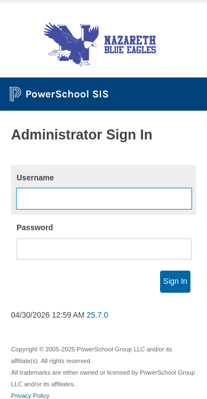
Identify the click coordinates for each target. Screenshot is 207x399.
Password (35, 227)
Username (35, 177)
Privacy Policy (30, 395)
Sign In (175, 281)
